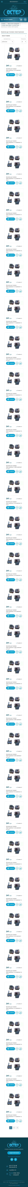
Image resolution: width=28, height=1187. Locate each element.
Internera (17, 1185)
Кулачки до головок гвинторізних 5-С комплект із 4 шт (14, 395)
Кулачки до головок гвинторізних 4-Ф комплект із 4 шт (14, 1044)
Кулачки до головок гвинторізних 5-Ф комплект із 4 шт (14, 250)
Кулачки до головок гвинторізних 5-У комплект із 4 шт (14, 286)
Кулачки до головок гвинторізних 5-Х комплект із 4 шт (14, 214)
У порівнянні (20, 74)
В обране (17, 74)
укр (25, 1)
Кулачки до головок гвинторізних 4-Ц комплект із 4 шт (14, 972)
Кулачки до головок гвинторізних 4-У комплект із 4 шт (14, 1080)
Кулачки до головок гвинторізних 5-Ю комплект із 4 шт (13, 70)
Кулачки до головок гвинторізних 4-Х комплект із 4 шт (14, 1008)
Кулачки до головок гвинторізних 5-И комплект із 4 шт (14, 575)
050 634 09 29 (13, 1)
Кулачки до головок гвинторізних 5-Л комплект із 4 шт (14, 539)
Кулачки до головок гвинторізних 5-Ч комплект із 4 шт (14, 142)
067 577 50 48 (13, 1165)
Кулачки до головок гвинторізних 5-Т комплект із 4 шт (14, 322)
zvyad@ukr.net (12, 1170)
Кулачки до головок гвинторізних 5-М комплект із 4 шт (14, 503)
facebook (15, 1159)
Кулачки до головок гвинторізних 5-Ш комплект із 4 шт (13, 106)
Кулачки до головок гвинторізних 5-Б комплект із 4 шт (14, 791)
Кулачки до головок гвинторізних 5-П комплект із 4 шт (14, 431)
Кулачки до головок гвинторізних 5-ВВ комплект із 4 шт (13, 719)
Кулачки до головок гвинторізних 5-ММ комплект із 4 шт (14, 467)
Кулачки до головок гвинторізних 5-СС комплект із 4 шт (13, 359)
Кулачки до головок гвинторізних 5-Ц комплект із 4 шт (14, 178)
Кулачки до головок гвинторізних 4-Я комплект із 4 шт (14, 900)
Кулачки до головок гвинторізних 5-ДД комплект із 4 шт (14, 647)
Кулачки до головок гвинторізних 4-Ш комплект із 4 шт (13, 936)
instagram (11, 1159)
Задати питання (14, 1152)
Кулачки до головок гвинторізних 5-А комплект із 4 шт (14, 864)
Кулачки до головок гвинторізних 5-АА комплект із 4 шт (13, 828)
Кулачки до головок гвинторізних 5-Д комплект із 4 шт (14, 683)
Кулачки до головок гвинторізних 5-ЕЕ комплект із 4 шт (13, 611)
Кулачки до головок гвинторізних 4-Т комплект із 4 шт (14, 1116)
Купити (12, 74)
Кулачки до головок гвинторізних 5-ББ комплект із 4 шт (13, 755)
